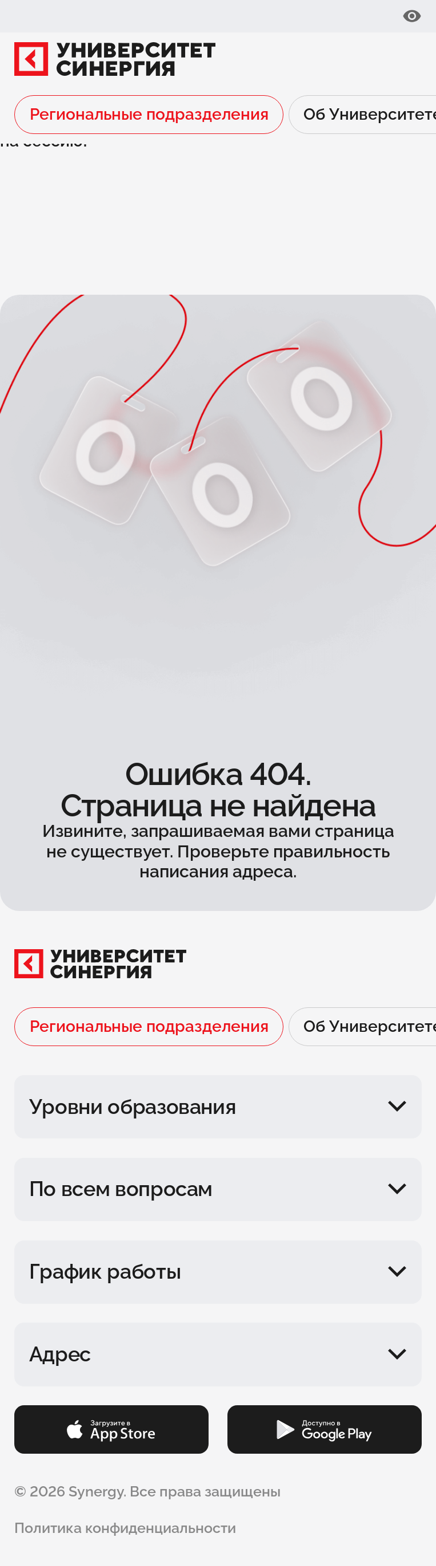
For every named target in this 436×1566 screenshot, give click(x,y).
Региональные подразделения (149, 114)
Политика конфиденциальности (125, 1527)
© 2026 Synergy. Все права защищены (147, 1491)
